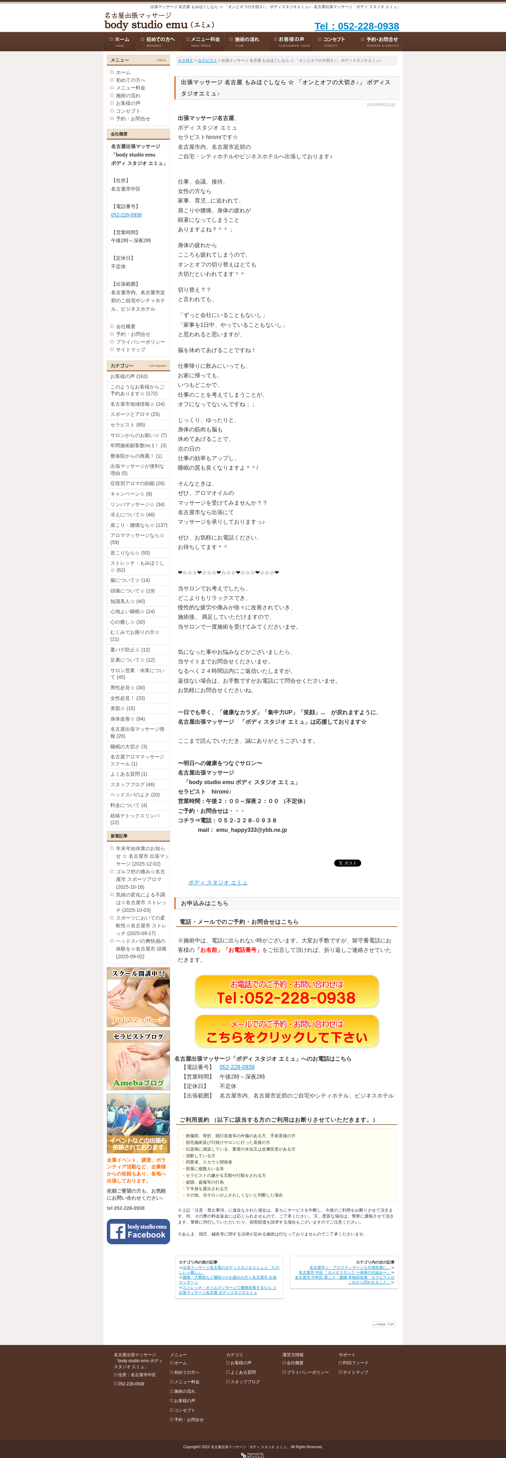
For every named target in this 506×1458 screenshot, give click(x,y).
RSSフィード (356, 1362)
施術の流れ (128, 95)
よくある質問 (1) (128, 774)
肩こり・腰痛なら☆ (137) (139, 525)
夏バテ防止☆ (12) (130, 649)
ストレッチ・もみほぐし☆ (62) (137, 566)
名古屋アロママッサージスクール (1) (137, 760)
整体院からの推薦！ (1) (136, 456)
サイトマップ (130, 349)
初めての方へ (130, 80)
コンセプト (128, 111)
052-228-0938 (237, 1067)
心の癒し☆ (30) (127, 622)
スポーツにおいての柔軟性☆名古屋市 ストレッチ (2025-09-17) (141, 925)
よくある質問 (243, 1372)
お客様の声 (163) (129, 376)
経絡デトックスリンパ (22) (135, 819)
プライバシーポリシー (140, 342)
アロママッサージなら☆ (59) (137, 538)
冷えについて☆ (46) (132, 514)
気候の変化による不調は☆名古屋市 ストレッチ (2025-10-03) (141, 902)
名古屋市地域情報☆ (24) (137, 404)
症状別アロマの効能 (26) (137, 483)
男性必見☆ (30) (127, 687)
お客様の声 (128, 103)
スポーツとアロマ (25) (135, 414)
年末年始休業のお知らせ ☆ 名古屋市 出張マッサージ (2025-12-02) (142, 856)
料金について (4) (128, 805)
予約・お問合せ (133, 118)
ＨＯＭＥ (185, 60)
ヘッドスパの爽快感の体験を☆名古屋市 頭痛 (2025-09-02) (141, 948)
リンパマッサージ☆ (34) (137, 504)
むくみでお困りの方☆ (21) (135, 635)
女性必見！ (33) (127, 698)
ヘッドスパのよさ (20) (135, 794)
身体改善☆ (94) (127, 719)
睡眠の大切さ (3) (128, 746)
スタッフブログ (245, 1381)
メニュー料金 (130, 88)
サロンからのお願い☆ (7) (138, 435)
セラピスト (207, 60)
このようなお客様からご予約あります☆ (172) (137, 390)
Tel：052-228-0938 (356, 26)
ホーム (123, 72)
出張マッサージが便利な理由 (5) (137, 469)
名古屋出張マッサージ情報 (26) (137, 732)
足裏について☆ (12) (132, 660)
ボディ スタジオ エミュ (218, 883)
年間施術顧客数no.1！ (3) (138, 445)
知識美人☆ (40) (127, 601)
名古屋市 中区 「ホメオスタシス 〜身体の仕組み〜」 (345, 1272)
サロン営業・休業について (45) (137, 674)
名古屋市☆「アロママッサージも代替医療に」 (350, 1267)
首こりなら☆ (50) (130, 553)
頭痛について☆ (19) (132, 591)
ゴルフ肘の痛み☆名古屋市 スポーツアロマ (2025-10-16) (140, 879)
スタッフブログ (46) (132, 784)
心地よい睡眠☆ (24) (132, 611)
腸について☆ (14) (130, 580)
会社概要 (126, 326)
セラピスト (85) (127, 425)
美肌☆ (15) (122, 708)
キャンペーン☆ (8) (131, 494)
